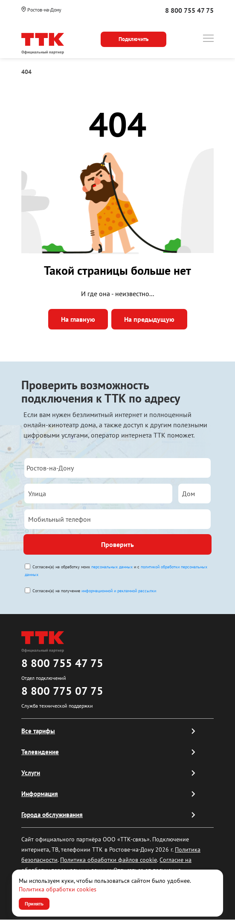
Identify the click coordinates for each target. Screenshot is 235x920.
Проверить (117, 544)
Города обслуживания (52, 815)
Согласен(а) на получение (94, 591)
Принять (34, 903)
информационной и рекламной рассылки (118, 591)
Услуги (30, 773)
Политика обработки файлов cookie (108, 860)
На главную (78, 319)
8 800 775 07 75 (62, 691)
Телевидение (40, 752)
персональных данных (112, 567)
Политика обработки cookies (57, 889)
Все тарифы (38, 731)
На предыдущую (149, 319)
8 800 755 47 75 (189, 10)
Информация (39, 794)
